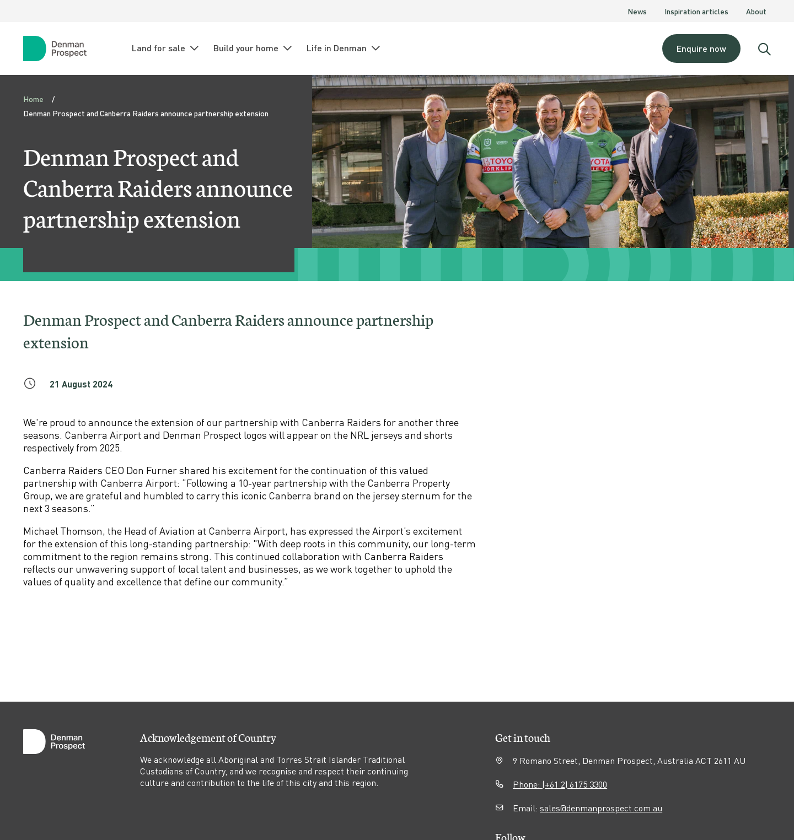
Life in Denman (344, 48)
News (637, 11)
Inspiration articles (696, 11)
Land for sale (166, 48)
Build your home (253, 48)
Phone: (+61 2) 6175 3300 (560, 784)
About (756, 11)
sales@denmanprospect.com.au (601, 808)
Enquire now (701, 48)
